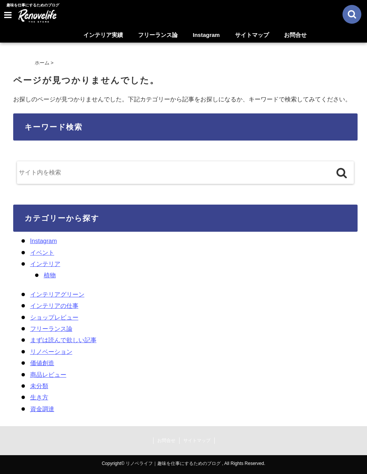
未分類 (39, 386)
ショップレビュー (54, 317)
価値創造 (42, 363)
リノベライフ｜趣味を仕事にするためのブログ (173, 463)
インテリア (45, 264)
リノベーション (51, 352)
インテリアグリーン (57, 294)
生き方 (39, 397)
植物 (50, 275)
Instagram (206, 35)
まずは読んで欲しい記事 (63, 340)
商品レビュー (48, 375)
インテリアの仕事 (54, 306)
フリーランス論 (158, 35)
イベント (42, 252)
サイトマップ (252, 35)
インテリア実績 (103, 35)
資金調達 (42, 409)
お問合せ (295, 35)
